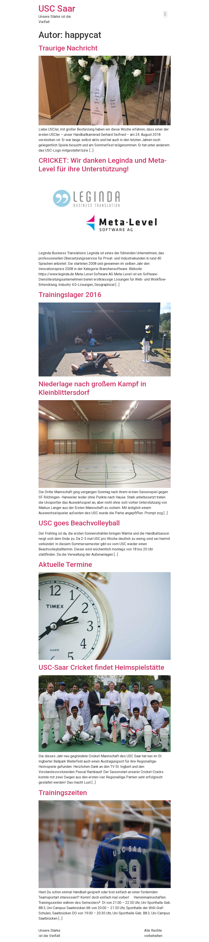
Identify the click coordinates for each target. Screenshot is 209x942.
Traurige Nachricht (68, 48)
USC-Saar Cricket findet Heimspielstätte (101, 667)
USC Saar (57, 9)
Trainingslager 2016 (70, 294)
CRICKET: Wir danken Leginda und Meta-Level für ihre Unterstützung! (102, 164)
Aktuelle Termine (65, 564)
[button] (165, 14)
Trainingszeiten (63, 792)
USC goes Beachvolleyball (79, 523)
